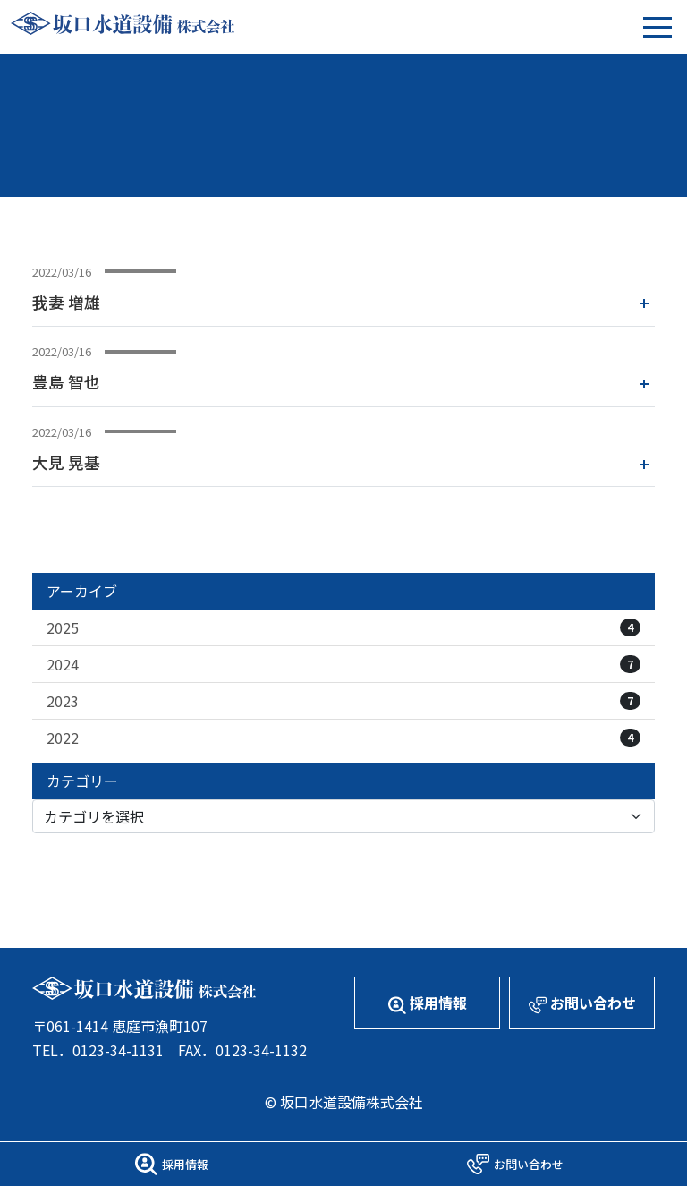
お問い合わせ (582, 1003)
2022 (343, 737)
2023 (343, 701)
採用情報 (427, 1003)
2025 (343, 627)
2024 (343, 664)
